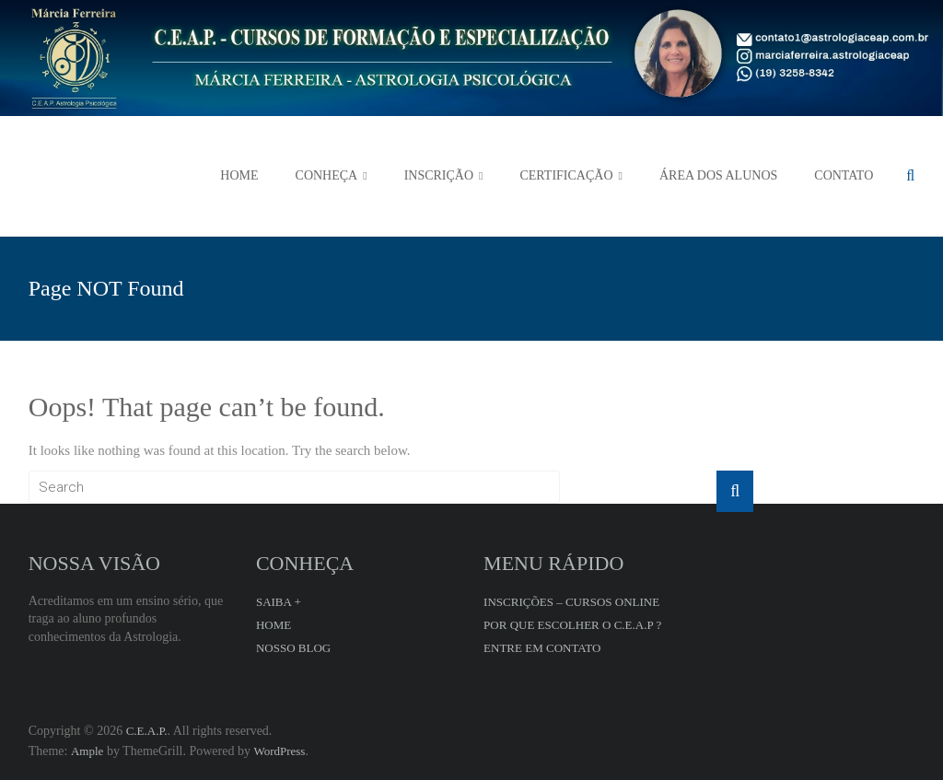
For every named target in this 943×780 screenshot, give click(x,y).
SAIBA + (278, 602)
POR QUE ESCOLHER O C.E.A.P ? (572, 625)
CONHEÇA (327, 175)
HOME (239, 175)
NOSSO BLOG (293, 648)
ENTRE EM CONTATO (541, 648)
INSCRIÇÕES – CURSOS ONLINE (571, 602)
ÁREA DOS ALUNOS (718, 175)
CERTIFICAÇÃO (565, 175)
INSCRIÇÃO (438, 175)
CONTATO (843, 175)
